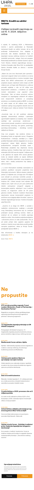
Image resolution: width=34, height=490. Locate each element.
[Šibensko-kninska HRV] (17, 252)
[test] (17, 273)
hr (29, 4)
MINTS (11, 239)
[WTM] (17, 276)
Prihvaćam (25, 476)
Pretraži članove (21, 3)
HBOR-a (11, 235)
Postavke (9, 476)
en (32, 4)
